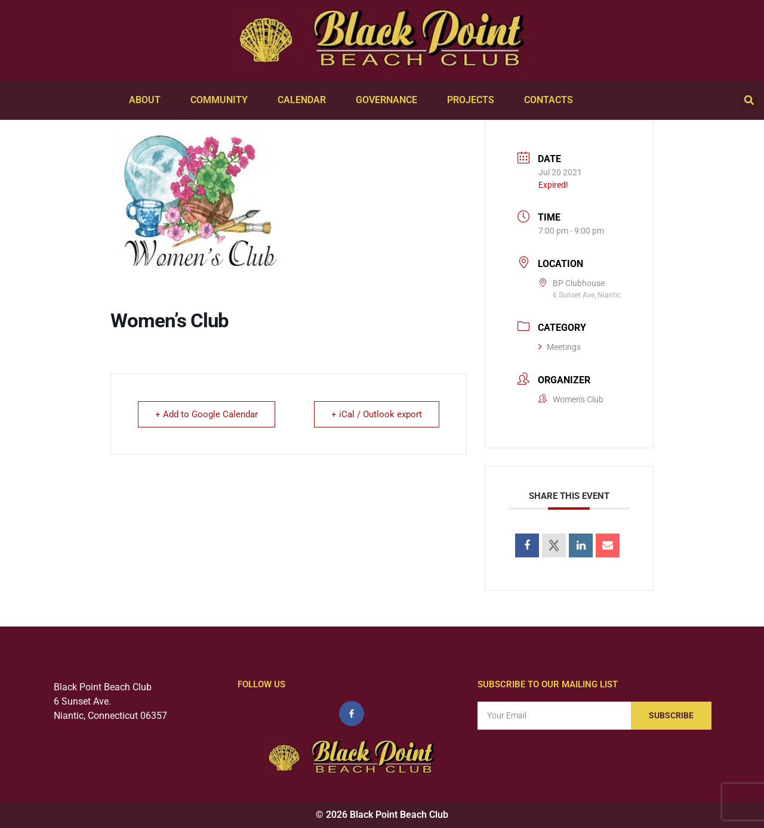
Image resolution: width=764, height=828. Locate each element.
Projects (473, 100)
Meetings (559, 347)
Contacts (551, 100)
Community (222, 100)
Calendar (305, 100)
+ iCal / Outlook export (376, 414)
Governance (389, 100)
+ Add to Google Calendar (206, 414)
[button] (749, 100)
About (148, 100)
